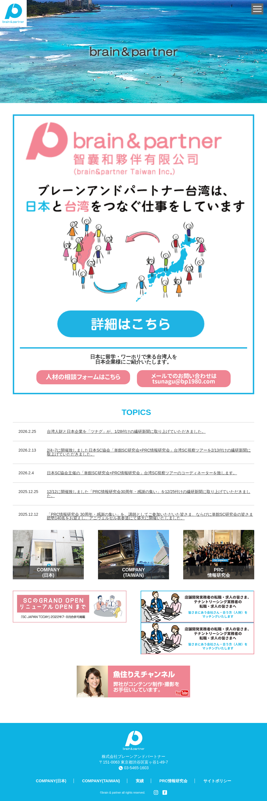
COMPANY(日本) (51, 781)
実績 (140, 781)
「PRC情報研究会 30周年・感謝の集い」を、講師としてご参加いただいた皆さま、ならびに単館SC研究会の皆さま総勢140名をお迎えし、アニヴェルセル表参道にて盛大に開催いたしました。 (150, 516)
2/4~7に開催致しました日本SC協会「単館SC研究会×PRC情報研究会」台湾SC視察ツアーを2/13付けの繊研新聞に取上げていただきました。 (149, 452)
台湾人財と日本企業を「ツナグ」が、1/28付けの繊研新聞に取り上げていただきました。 (126, 431)
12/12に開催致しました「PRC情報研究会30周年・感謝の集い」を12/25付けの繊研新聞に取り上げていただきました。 (148, 493)
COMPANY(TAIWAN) (101, 781)
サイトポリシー (217, 781)
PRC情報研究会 (173, 781)
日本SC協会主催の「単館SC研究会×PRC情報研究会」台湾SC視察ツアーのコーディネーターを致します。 (142, 473)
